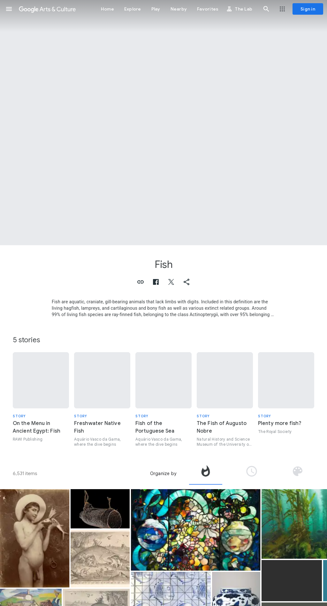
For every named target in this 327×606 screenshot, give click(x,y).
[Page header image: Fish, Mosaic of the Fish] (163, 122)
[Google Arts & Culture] (47, 9)
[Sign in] (308, 9)
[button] (9, 9)
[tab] (205, 473)
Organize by (163, 473)
